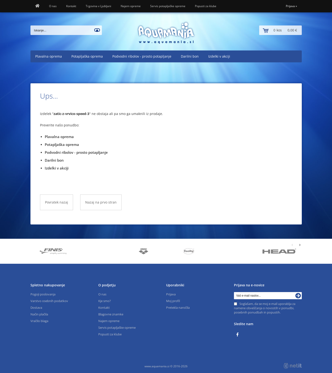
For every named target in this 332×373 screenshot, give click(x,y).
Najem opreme (131, 6)
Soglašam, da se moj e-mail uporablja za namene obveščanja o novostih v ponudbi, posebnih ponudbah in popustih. (264, 308)
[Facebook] (238, 335)
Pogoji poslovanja (42, 294)
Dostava (36, 307)
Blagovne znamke (110, 314)
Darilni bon (190, 56)
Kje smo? (104, 301)
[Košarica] (280, 30)
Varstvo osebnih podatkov (49, 301)
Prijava (291, 6)
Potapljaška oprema (87, 56)
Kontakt (71, 6)
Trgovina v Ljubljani (98, 6)
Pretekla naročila (178, 307)
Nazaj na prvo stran (101, 202)
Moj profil (173, 301)
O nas (53, 6)
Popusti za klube (205, 6)
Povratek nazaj (56, 202)
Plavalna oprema (48, 56)
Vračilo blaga (39, 321)
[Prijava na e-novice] (298, 295)
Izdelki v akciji (219, 56)
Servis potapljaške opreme (167, 6)
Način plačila (39, 314)
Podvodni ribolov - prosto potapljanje (141, 56)
